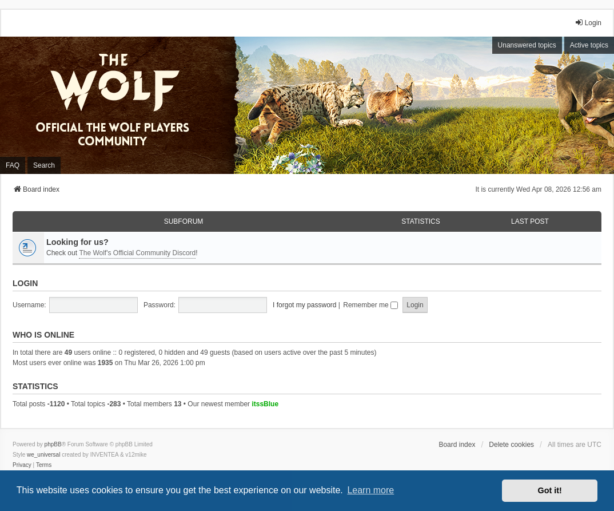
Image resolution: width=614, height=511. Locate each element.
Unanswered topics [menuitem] (527, 45)
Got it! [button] (550, 490)
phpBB (53, 444)
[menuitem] (22, 465)
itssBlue (265, 404)
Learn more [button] (370, 490)
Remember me (370, 305)
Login (25, 283)
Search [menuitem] (44, 165)
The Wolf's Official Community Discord (137, 253)
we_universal (43, 454)
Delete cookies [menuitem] (511, 445)
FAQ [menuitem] (12, 165)
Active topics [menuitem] (589, 45)
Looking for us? (77, 242)
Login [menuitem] (588, 22)
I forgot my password (304, 305)
